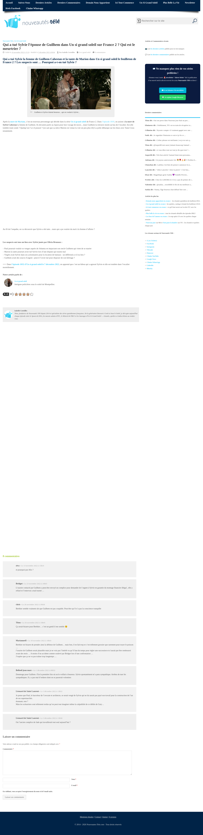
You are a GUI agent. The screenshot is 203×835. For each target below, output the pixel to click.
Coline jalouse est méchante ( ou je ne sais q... (174, 140)
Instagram (150, 247)
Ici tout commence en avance (156, 207)
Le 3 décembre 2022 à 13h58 (51, 718)
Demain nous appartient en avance (158, 201)
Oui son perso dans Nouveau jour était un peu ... (171, 120)
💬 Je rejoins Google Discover (172, 97)
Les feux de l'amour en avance (156, 216)
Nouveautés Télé (8, 41)
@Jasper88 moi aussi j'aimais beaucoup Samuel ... (172, 145)
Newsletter (190, 3)
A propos (112, 817)
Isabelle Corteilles (68, 52)
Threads (150, 250)
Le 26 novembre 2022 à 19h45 (33, 623)
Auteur (105, 817)
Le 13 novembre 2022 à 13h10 (32, 566)
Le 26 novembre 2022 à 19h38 (33, 604)
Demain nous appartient (98, 3)
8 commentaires (100, 52)
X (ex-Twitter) (152, 241)
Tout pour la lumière (170, 223)
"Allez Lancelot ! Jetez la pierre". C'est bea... (172, 170)
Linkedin (150, 265)
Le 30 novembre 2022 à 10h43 (39, 641)
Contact (98, 817)
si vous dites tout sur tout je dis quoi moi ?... (173, 150)
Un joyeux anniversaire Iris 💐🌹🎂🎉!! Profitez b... (176, 160)
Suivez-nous (24, 3)
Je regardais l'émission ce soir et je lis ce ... (170, 135)
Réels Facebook (13, 8)
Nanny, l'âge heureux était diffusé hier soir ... (171, 190)
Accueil (9, 3)
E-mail (74, 785)
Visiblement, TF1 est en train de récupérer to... (174, 125)
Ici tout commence (124, 3)
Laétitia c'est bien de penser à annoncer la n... (174, 165)
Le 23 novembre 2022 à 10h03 (35, 584)
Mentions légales (86, 817)
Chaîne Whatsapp (34, 8)
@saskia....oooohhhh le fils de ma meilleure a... (174, 185)
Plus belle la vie (171, 3)
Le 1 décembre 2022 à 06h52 (44, 670)
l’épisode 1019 (108, 122)
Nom (73, 779)
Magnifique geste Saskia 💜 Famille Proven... (171, 175)
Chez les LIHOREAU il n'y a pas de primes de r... (174, 180)
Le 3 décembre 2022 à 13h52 (51, 691)
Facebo (149, 244)
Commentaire (8, 749)
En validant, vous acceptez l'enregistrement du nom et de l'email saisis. (28, 791)
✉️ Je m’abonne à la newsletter (172, 90)
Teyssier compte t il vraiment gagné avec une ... (174, 130)
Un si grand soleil (148, 3)
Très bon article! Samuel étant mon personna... (173, 155)
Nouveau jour (151, 223)
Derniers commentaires (68, 3)
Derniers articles (44, 3)
